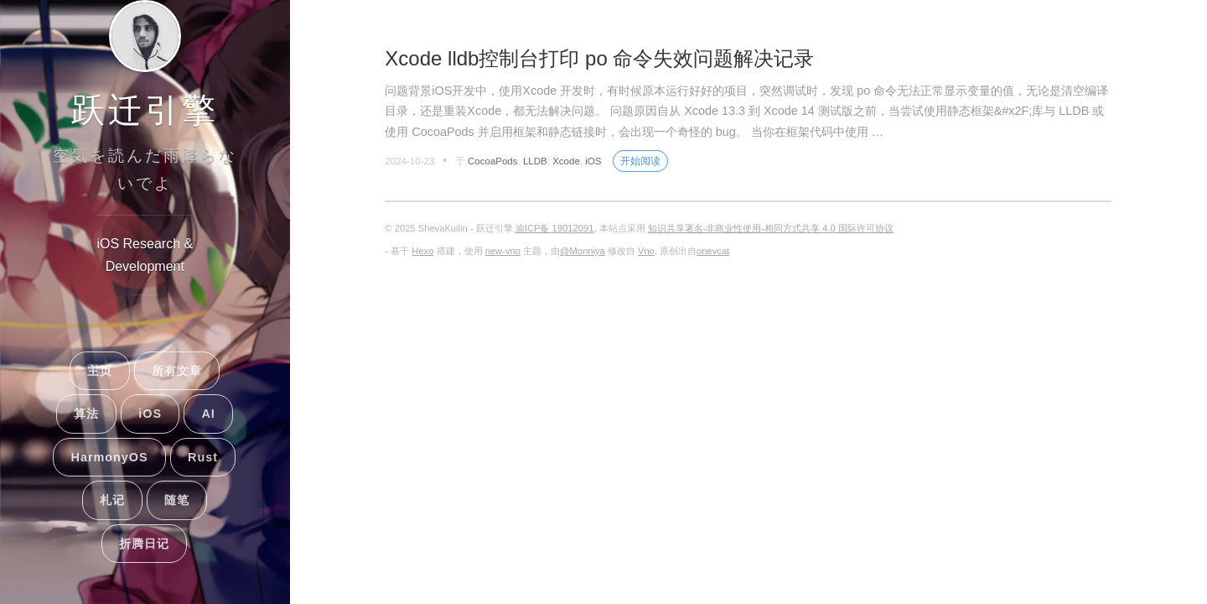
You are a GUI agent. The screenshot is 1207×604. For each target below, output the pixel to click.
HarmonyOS (109, 457)
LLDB (535, 161)
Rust (203, 457)
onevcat (713, 251)
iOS (150, 413)
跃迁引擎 (145, 109)
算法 (86, 413)
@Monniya (582, 251)
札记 (112, 500)
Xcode (566, 161)
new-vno (503, 251)
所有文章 (177, 371)
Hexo (422, 251)
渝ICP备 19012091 (554, 228)
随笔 (176, 500)
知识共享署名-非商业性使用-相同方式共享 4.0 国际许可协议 (771, 228)
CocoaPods (493, 161)
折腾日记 (144, 543)
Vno (646, 251)
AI (208, 413)
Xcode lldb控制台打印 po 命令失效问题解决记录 (599, 58)
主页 (99, 371)
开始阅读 (640, 161)
